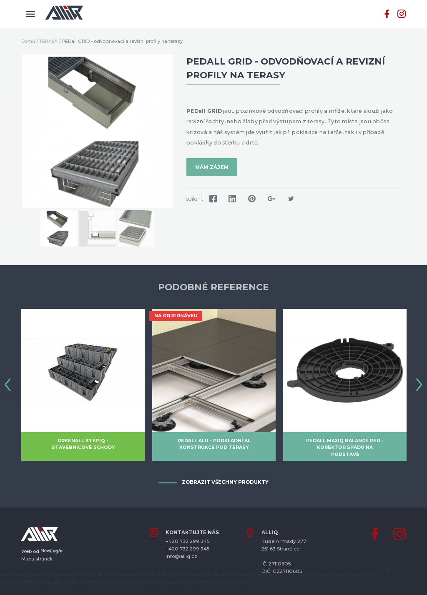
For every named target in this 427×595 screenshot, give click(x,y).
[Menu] (30, 14)
